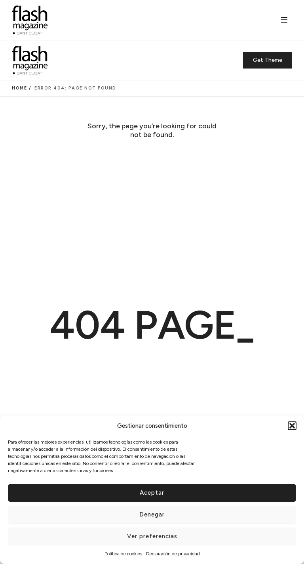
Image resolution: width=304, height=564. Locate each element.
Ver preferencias (152, 536)
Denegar (152, 514)
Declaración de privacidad (173, 553)
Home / (21, 88)
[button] (292, 426)
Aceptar (152, 492)
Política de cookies (123, 553)
